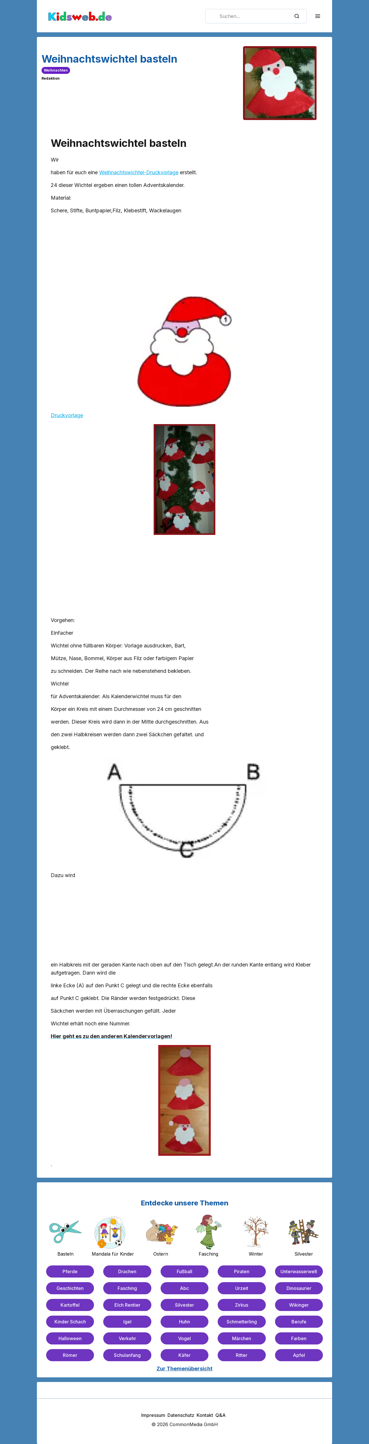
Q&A (220, 1415)
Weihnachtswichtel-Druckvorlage (138, 172)
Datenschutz (180, 1415)
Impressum (153, 1415)
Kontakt (205, 1415)
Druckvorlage (67, 415)
